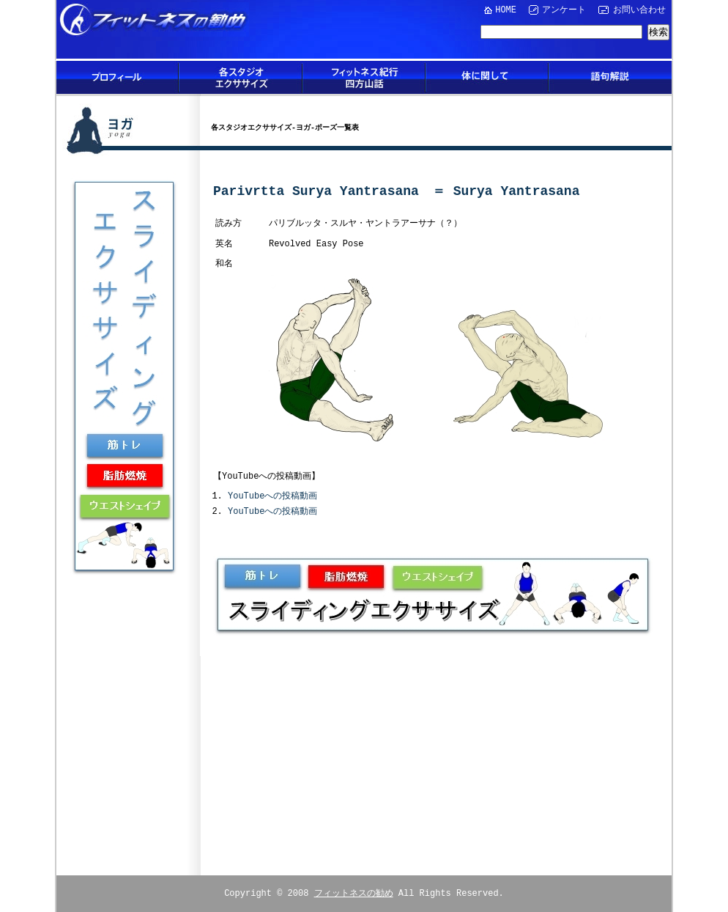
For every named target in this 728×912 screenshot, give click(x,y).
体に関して (487, 77)
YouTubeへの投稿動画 (272, 495)
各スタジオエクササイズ (240, 77)
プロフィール (117, 77)
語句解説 (610, 77)
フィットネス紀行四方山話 (364, 77)
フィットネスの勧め (353, 891)
